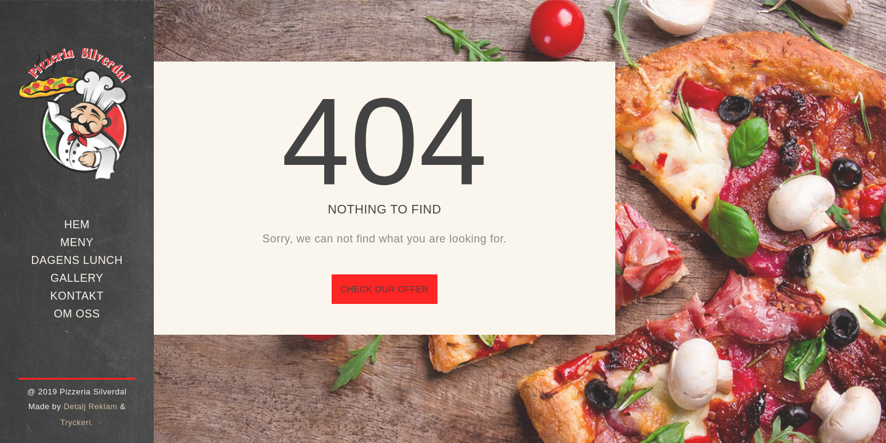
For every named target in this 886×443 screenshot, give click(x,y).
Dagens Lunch (76, 260)
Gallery (76, 278)
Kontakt (76, 296)
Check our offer (385, 289)
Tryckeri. (77, 422)
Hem (77, 224)
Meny (77, 242)
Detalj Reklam (90, 406)
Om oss (77, 314)
